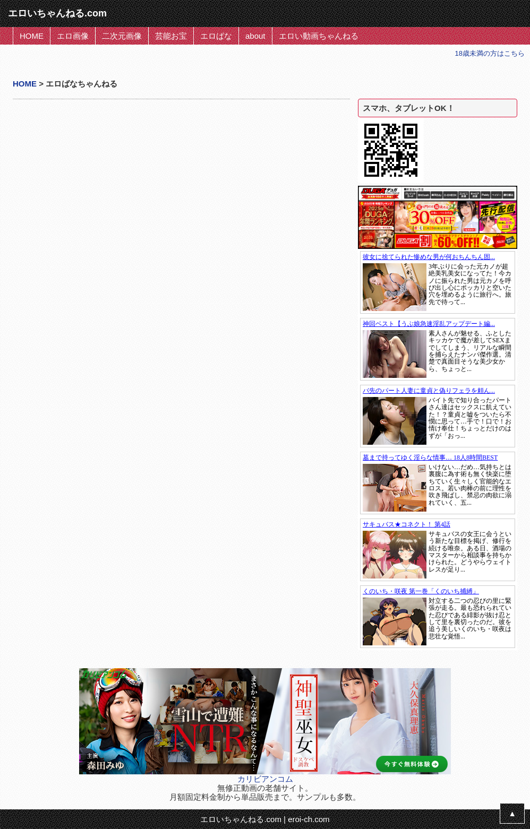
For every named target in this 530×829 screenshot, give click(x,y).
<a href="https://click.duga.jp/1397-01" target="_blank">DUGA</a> (437, 282)
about (255, 35)
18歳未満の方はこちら (490, 53)
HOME (32, 35)
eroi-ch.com (308, 819)
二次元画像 (122, 35)
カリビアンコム (265, 778)
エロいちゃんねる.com (240, 819)
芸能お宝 (171, 35)
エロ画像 (73, 35)
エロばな (216, 35)
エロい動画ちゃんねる (318, 35)
